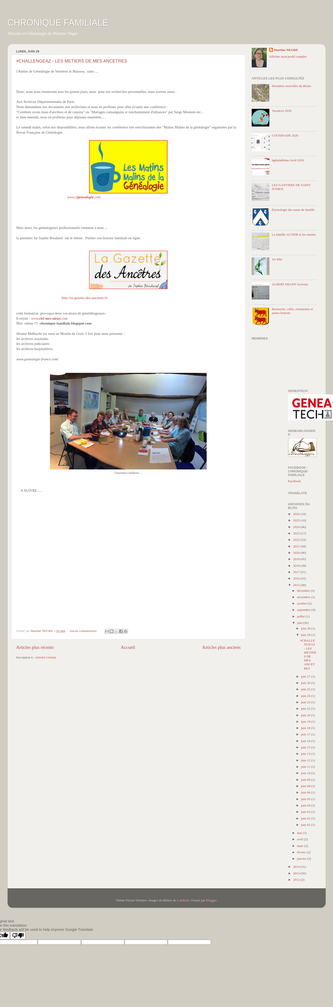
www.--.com (49, 318)
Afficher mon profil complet (288, 56)
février (302, 852)
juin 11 (306, 766)
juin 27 (306, 676)
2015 (296, 585)
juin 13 (306, 753)
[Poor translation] (18, 935)
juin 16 (306, 741)
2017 (296, 572)
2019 (296, 559)
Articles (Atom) (45, 657)
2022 (296, 539)
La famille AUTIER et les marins (294, 234)
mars (300, 846)
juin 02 (306, 818)
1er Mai (277, 259)
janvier (302, 858)
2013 (296, 873)
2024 (296, 527)
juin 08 (306, 786)
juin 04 (306, 805)
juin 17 (306, 734)
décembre (304, 590)
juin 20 (306, 715)
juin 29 (306, 635)
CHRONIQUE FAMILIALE (58, 23)
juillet (301, 616)
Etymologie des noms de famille (293, 210)
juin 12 (306, 760)
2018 (296, 565)
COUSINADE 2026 (285, 135)
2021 (296, 546)
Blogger (211, 900)
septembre (304, 610)
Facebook (294, 481)
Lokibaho (183, 900)
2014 (296, 867)
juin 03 (306, 812)
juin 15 (306, 747)
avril (300, 839)
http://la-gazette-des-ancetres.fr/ (85, 298)
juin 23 (306, 702)
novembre (304, 597)
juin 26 (306, 683)
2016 (296, 578)
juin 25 (306, 689)
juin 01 (306, 825)
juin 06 (306, 792)
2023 (296, 533)
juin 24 (306, 696)
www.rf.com (84, 197)
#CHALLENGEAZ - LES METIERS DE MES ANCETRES (71, 61)
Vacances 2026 (282, 111)
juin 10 (306, 773)
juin (300, 623)
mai (300, 833)
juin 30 (306, 628)
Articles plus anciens (221, 647)
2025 (296, 520)
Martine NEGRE (286, 50)
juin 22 (306, 708)
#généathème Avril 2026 (288, 160)
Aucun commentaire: (84, 631)
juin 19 (306, 721)
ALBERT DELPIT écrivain (290, 284)
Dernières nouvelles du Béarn (291, 86)
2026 (296, 514)
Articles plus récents (35, 647)
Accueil (128, 647)
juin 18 (306, 728)
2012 (296, 879)
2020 (296, 552)
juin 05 (306, 799)
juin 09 (306, 779)
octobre (302, 603)
